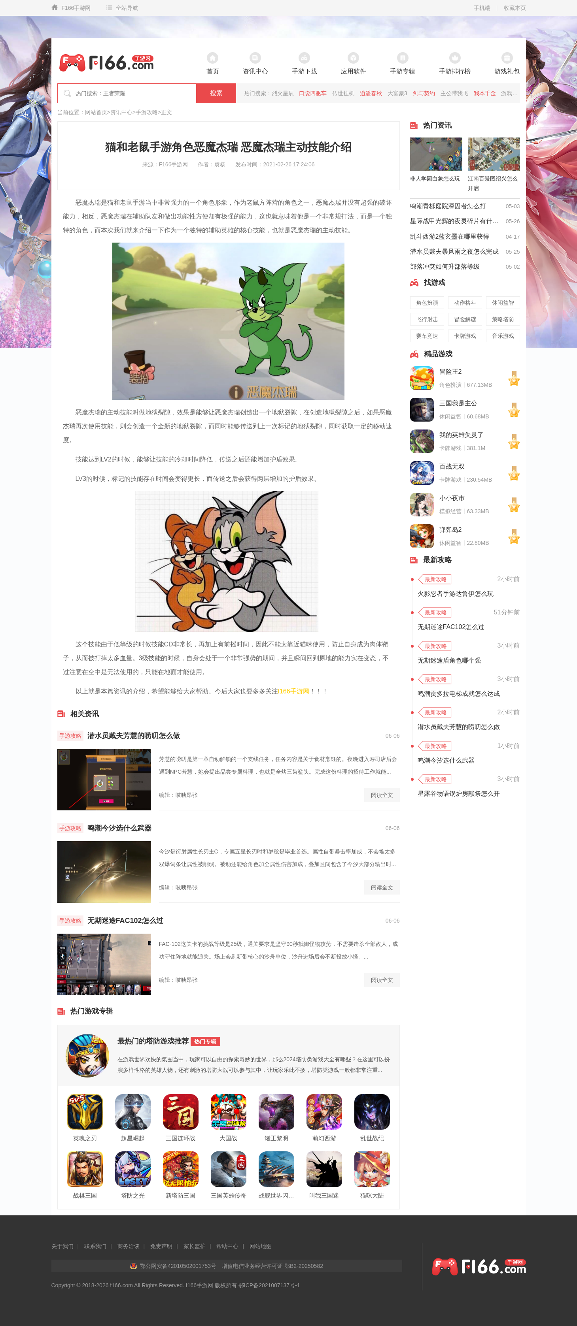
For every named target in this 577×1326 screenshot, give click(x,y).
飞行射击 (427, 319)
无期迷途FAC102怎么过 (125, 921)
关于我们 (62, 1246)
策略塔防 (503, 319)
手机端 (482, 8)
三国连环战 (180, 1138)
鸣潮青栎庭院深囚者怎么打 (448, 206)
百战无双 (452, 466)
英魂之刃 (85, 1138)
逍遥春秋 (371, 93)
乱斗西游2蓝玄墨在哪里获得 (450, 236)
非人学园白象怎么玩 (435, 178)
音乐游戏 (503, 336)
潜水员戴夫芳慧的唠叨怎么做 (133, 736)
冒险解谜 (465, 319)
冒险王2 (450, 371)
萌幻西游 (324, 1138)
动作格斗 (465, 302)
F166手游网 (71, 7)
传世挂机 (343, 93)
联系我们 (95, 1246)
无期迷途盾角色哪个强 (449, 660)
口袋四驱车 (313, 93)
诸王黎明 (276, 1138)
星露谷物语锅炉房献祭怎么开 (459, 793)
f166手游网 (293, 691)
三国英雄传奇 (228, 1195)
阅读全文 (382, 795)
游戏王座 (512, 93)
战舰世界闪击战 (276, 1195)
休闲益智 (503, 302)
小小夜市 (452, 498)
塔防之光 (133, 1195)
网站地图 (261, 1246)
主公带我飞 (454, 93)
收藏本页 (515, 8)
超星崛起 (133, 1138)
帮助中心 (227, 1246)
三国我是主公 (458, 403)
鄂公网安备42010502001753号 (178, 1266)
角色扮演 (427, 302)
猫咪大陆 (372, 1195)
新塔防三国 (180, 1195)
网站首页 (96, 112)
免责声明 (161, 1246)
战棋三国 (85, 1195)
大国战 (228, 1138)
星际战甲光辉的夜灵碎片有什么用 (456, 221)
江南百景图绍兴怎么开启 (493, 183)
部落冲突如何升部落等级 (445, 266)
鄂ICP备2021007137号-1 (269, 1285)
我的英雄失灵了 (461, 434)
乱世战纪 (372, 1138)
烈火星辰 (283, 93)
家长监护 (195, 1246)
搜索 (216, 93)
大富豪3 (397, 93)
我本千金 (485, 93)
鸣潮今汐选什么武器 (119, 828)
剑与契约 (424, 93)
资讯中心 (121, 112)
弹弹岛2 (450, 529)
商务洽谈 (128, 1246)
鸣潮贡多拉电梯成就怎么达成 (459, 693)
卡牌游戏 (465, 336)
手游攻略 (147, 112)
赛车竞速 (427, 336)
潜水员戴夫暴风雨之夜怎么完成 (454, 251)
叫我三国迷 (324, 1195)
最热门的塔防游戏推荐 (168, 1041)
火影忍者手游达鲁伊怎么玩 (456, 593)
